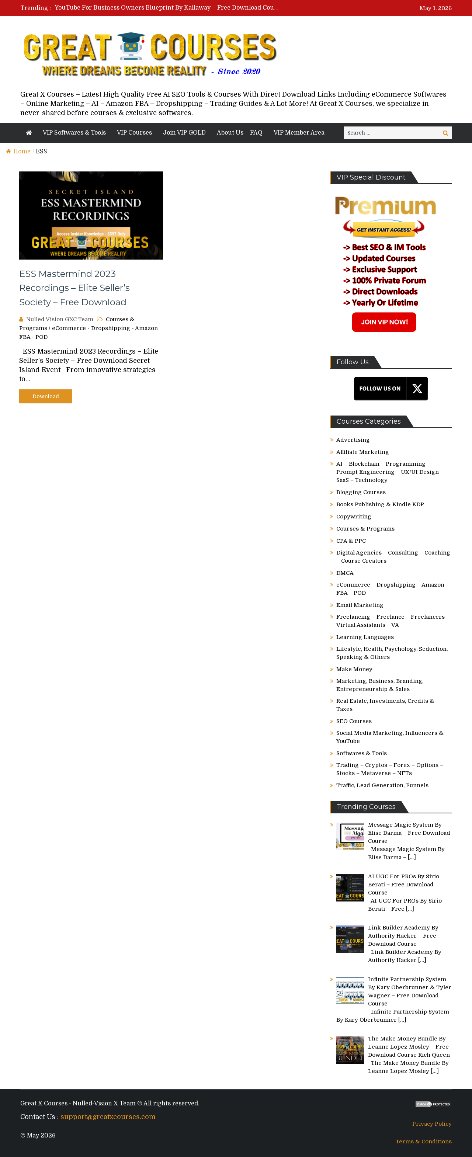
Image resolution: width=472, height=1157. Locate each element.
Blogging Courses (361, 492)
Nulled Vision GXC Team (59, 319)
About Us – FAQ (240, 132)
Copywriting (353, 516)
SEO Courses (354, 721)
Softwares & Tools (361, 753)
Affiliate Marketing (362, 452)
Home (18, 151)
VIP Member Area (299, 132)
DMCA (345, 573)
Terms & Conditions (424, 1141)
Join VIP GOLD (184, 132)
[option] (167, 8)
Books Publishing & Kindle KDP (380, 504)
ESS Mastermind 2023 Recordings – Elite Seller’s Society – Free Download (74, 288)
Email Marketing (360, 605)
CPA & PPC (351, 541)
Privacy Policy (432, 1123)
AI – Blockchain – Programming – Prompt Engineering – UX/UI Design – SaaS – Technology (390, 472)
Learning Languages (365, 637)
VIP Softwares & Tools (74, 132)
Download (45, 396)
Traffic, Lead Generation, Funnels (382, 785)
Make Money (354, 669)
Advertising (353, 440)
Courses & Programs (365, 528)
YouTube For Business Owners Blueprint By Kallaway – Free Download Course (169, 7)
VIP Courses (134, 132)
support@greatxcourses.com (108, 1116)
